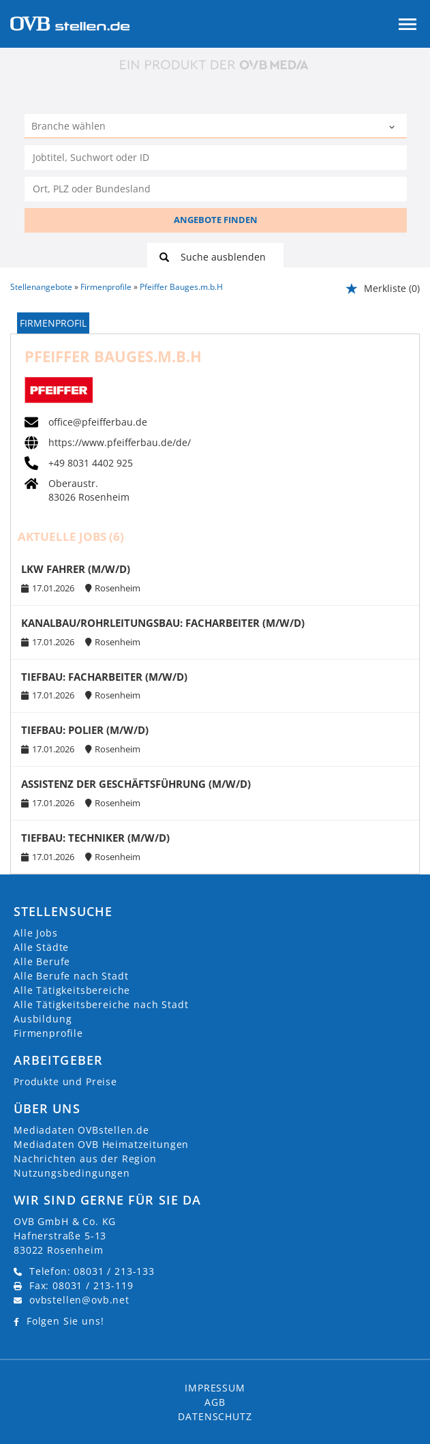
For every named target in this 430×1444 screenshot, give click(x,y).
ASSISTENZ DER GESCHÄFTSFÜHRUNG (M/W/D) (136, 784)
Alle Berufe (42, 961)
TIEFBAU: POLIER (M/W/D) (85, 730)
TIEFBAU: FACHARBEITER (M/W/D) (104, 677)
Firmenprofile (48, 1033)
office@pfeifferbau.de (97, 422)
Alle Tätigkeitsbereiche (72, 990)
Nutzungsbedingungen (72, 1172)
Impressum (215, 1387)
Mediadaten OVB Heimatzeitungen (101, 1144)
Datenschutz (214, 1416)
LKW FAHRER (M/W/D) (75, 569)
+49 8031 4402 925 (90, 463)
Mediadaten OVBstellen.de (81, 1129)
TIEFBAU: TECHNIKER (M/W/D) (95, 838)
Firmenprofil (53, 322)
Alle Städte (41, 947)
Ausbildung (43, 1018)
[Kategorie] (202, 127)
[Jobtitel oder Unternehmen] (216, 157)
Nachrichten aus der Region (85, 1158)
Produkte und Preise (65, 1081)
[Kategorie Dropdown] (393, 127)
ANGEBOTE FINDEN (216, 219)
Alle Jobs (36, 932)
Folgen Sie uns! (65, 1320)
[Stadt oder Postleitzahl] (216, 189)
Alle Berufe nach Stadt (71, 975)
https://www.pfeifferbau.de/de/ (119, 442)
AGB (215, 1402)
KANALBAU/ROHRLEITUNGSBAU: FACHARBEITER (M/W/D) (163, 623)
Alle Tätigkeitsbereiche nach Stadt (101, 1004)
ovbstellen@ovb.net (79, 1299)
